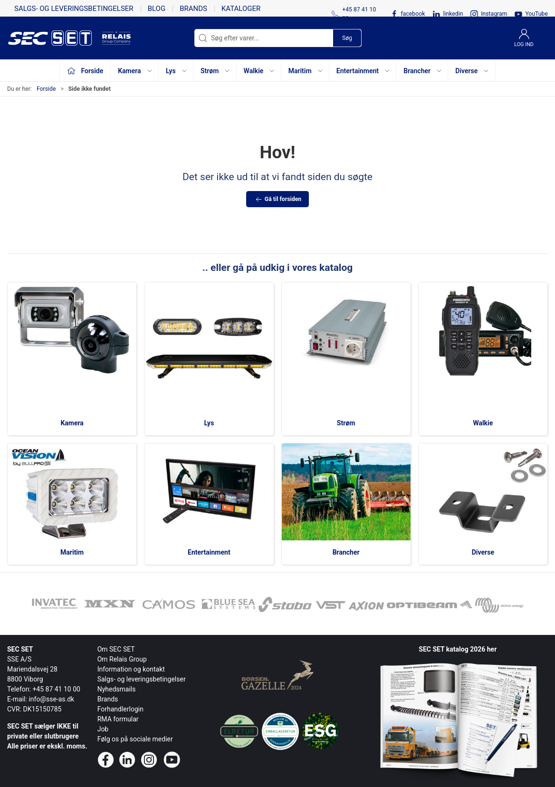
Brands (193, 8)
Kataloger (240, 8)
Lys (209, 423)
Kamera (71, 423)
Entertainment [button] (363, 71)
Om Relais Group (122, 659)
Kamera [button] (135, 71)
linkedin (453, 13)
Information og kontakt (131, 669)
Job (103, 729)
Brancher (346, 552)
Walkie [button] (260, 71)
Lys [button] (177, 71)
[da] (54, 38)
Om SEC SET (116, 649)
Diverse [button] (472, 71)
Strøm (346, 423)
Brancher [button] (422, 71)
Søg (347, 38)
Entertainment (209, 552)
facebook (413, 13)
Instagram (494, 13)
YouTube (536, 13)
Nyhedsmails (116, 689)
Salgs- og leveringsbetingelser (74, 8)
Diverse (483, 552)
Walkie (483, 423)
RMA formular (118, 719)
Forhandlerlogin (120, 709)
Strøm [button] (215, 71)
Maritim (72, 552)
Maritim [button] (306, 71)
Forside (46, 89)
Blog (157, 8)
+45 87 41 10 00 (56, 689)
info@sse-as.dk (51, 699)
